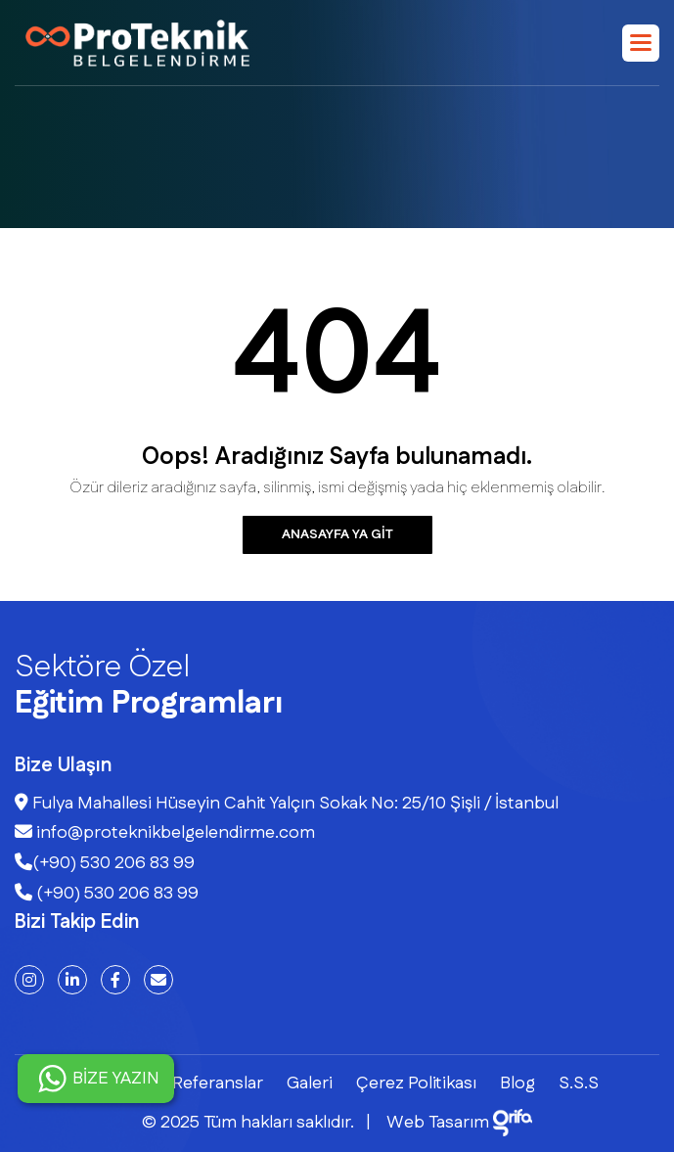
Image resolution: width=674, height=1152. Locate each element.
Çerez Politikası (416, 1083)
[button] (640, 43)
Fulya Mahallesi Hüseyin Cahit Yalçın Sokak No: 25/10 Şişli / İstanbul (287, 803)
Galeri (310, 1083)
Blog (517, 1083)
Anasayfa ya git (337, 534)
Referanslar (217, 1083)
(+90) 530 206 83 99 (105, 863)
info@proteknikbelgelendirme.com (165, 833)
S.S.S (579, 1083)
